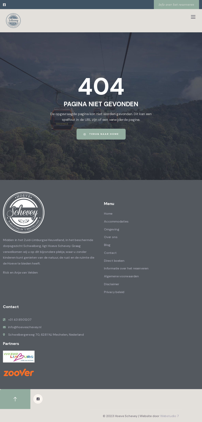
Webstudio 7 (169, 416)
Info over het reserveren (176, 4)
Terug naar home (101, 134)
